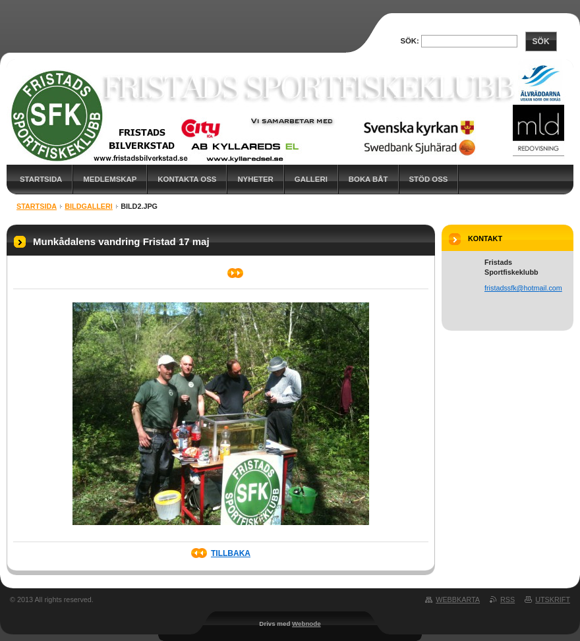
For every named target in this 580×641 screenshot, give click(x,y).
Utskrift (552, 599)
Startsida (41, 179)
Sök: (409, 41)
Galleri (311, 179)
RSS (507, 599)
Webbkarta (458, 599)
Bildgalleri (89, 206)
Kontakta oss (187, 179)
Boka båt (368, 179)
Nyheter (255, 179)
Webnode (306, 623)
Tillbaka (230, 553)
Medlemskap (109, 179)
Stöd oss (428, 179)
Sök (541, 41)
